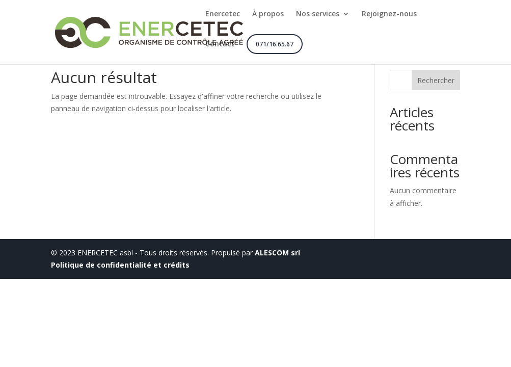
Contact (219, 44)
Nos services (317, 14)
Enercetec (222, 14)
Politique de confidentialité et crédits (120, 265)
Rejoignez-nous (389, 14)
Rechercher (435, 80)
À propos (268, 14)
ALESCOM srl (277, 252)
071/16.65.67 (274, 44)
